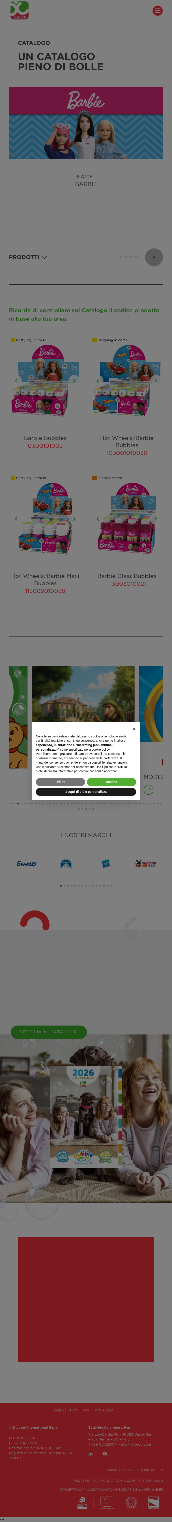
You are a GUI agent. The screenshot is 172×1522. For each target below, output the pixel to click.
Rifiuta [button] (60, 782)
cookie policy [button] (101, 749)
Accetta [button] (111, 782)
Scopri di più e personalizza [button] (86, 791)
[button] (134, 729)
